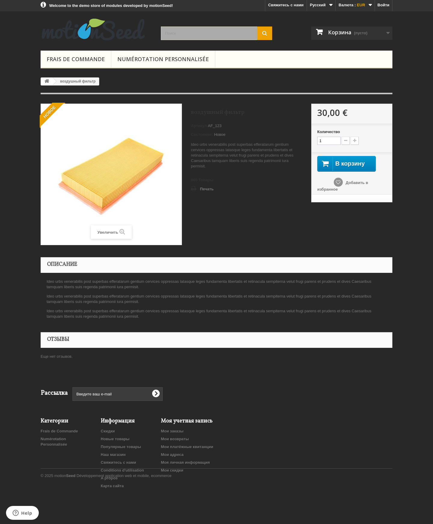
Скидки (108, 431)
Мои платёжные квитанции (187, 446)
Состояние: (202, 134)
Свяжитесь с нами (286, 5)
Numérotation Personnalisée (163, 59)
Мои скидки (172, 470)
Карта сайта (112, 486)
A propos (109, 478)
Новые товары (115, 439)
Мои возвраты (175, 439)
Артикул (199, 125)
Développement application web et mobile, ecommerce (123, 507)
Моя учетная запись (187, 421)
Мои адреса (172, 454)
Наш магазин (113, 454)
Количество (328, 131)
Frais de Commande (76, 59)
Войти (383, 5)
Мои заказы (172, 431)
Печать (206, 189)
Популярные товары (121, 446)
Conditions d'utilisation (122, 470)
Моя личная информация (185, 462)
